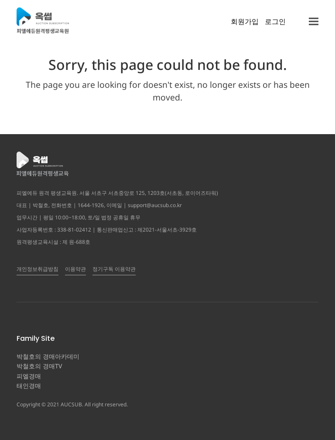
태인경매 (29, 385)
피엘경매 (29, 376)
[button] (313, 21)
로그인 (275, 21)
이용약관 (75, 269)
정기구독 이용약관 (114, 269)
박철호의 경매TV (39, 366)
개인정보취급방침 (37, 269)
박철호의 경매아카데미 (48, 356)
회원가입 (245, 21)
